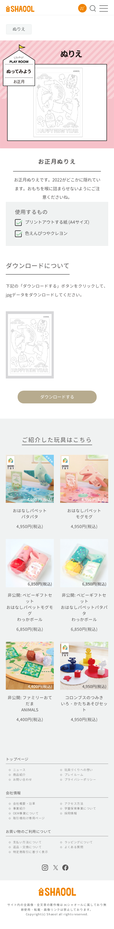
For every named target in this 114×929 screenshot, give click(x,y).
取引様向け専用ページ (29, 818)
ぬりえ (18, 29)
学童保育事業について (80, 808)
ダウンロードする (57, 397)
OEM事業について (26, 813)
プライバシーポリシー (80, 780)
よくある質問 (74, 847)
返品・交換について (27, 847)
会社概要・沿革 (24, 804)
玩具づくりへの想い (78, 770)
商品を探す (93, 8)
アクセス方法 (74, 804)
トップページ (17, 759)
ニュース (19, 770)
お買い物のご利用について (28, 832)
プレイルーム (74, 775)
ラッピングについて (78, 842)
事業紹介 (19, 808)
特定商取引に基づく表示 (30, 852)
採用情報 (70, 813)
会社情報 (13, 793)
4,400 (29, 719)
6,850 (29, 629)
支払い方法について (27, 842)
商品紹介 (19, 775)
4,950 (29, 526)
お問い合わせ (22, 780)
